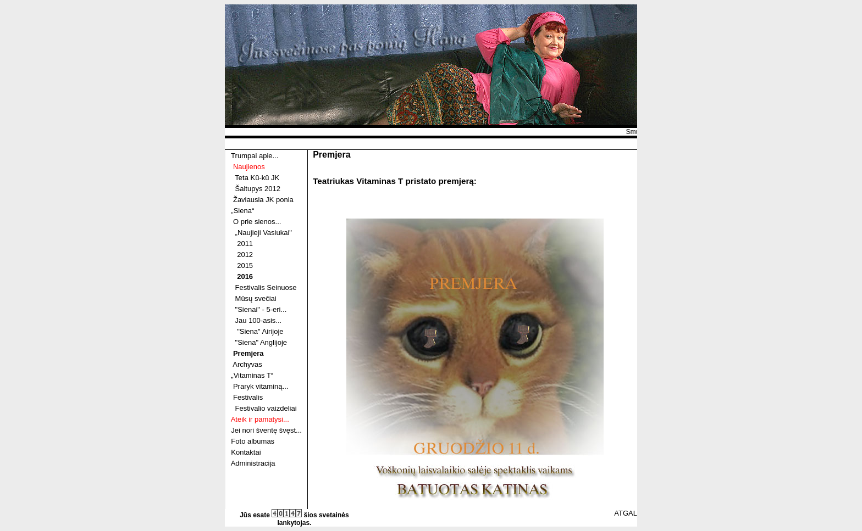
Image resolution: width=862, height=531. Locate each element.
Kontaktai (246, 452)
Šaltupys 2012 (257, 189)
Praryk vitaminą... (260, 386)
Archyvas (247, 364)
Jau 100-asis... (258, 320)
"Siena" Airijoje (260, 331)
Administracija (253, 463)
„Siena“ (242, 210)
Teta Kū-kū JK (257, 178)
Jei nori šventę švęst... (266, 430)
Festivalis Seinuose (266, 287)
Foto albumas (252, 441)
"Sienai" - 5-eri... (261, 309)
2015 (245, 265)
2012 (245, 254)
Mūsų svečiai (256, 298)
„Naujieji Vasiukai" (263, 232)
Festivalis (248, 397)
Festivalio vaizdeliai (266, 408)
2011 (245, 243)
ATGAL (625, 513)
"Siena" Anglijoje (261, 342)
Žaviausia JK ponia (263, 199)
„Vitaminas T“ (252, 375)
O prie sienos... (257, 221)
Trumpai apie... (254, 156)
